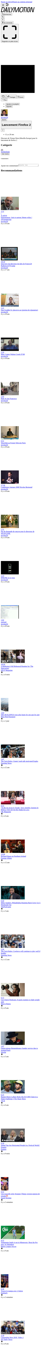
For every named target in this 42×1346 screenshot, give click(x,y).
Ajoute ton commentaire (9, 166)
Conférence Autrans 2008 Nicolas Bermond (16, 487)
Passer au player (7, 2)
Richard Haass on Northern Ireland (13, 857)
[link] (21, 116)
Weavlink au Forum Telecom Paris (13, 443)
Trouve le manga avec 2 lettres (12, 1291)
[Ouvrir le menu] (3, 5)
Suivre (4, 120)
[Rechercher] (2, 17)
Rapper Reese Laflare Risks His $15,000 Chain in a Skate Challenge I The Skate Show (19, 1098)
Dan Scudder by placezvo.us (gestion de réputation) (19, 310)
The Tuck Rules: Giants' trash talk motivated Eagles (19, 762)
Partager (11, 96)
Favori (20, 97)
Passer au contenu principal (22, 2)
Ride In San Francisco (9, 399)
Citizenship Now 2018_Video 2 (12, 1338)
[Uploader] (3, 19)
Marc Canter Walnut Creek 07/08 (13, 355)
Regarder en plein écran (10, 33)
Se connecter (7, 22)
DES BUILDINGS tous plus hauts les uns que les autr (20, 715)
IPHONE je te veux (8, 578)
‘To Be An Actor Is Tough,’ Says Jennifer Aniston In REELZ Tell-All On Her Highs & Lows (19, 809)
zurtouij (3, 622)
